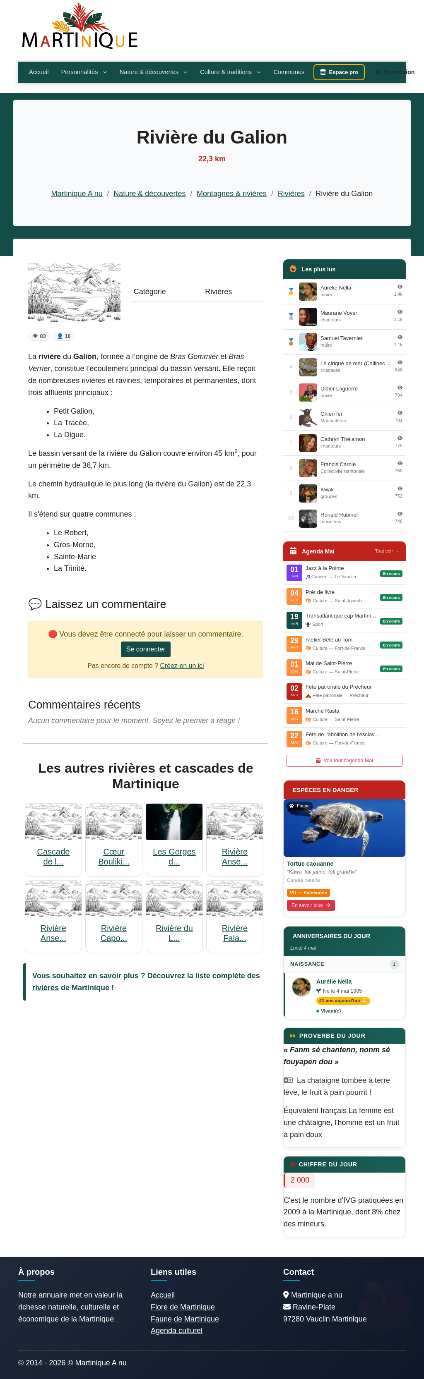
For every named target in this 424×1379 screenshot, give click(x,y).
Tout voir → (387, 550)
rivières (45, 988)
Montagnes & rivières (232, 193)
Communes (288, 72)
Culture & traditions (230, 72)
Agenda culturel (176, 1330)
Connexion (394, 72)
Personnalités (84, 72)
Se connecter (145, 649)
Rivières (291, 193)
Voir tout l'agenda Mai (344, 761)
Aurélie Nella (334, 981)
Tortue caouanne (310, 863)
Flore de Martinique (183, 1307)
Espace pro (339, 72)
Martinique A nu (77, 193)
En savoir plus (311, 905)
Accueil (38, 72)
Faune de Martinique (185, 1319)
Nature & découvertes (154, 72)
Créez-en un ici (182, 665)
